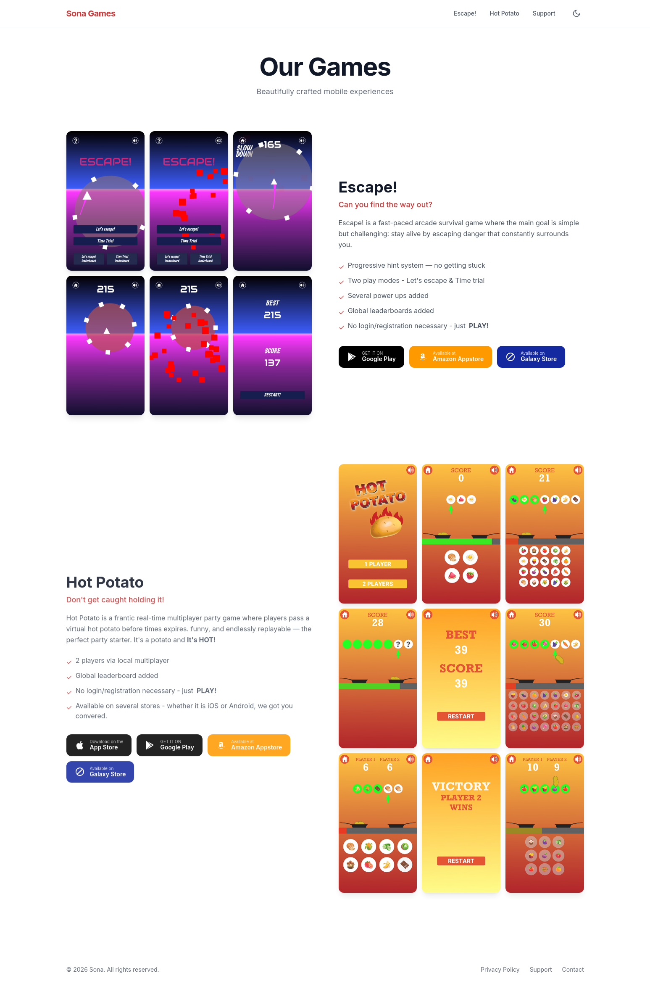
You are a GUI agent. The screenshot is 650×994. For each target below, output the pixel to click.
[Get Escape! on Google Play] (372, 357)
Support (544, 13)
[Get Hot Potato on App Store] (99, 752)
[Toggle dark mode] (576, 13)
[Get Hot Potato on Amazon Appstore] (249, 752)
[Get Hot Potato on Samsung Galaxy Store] (100, 779)
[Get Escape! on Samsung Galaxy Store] (531, 357)
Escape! (465, 13)
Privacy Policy (500, 969)
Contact (573, 969)
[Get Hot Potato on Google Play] (170, 752)
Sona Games (91, 13)
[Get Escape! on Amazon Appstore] (450, 357)
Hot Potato (504, 13)
